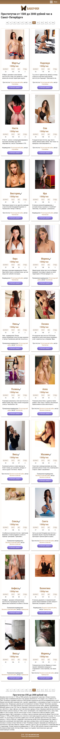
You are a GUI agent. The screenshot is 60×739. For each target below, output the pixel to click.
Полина (15, 389)
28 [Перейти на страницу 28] (26, 22)
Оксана (45, 324)
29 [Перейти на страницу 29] (30, 22)
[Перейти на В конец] (53, 22)
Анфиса (15, 588)
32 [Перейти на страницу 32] (42, 22)
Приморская (24, 609)
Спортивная (15, 84)
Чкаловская (15, 214)
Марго (15, 63)
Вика (15, 454)
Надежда (45, 63)
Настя (15, 128)
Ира (45, 193)
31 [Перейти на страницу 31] (38, 22)
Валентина (45, 588)
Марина (45, 258)
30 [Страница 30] (34, 22)
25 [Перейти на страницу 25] (14, 22)
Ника (15, 324)
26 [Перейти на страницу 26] (18, 22)
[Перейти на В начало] (7, 22)
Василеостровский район (46, 408)
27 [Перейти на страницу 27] (22, 22)
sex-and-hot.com (33, 734)
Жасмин (45, 454)
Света (45, 521)
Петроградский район (16, 82)
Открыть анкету (15, 87)
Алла (45, 389)
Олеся (15, 521)
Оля (45, 128)
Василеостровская (44, 410)
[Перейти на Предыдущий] (10, 22)
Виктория (15, 193)
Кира (15, 258)
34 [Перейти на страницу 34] (46, 22)
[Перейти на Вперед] (49, 22)
